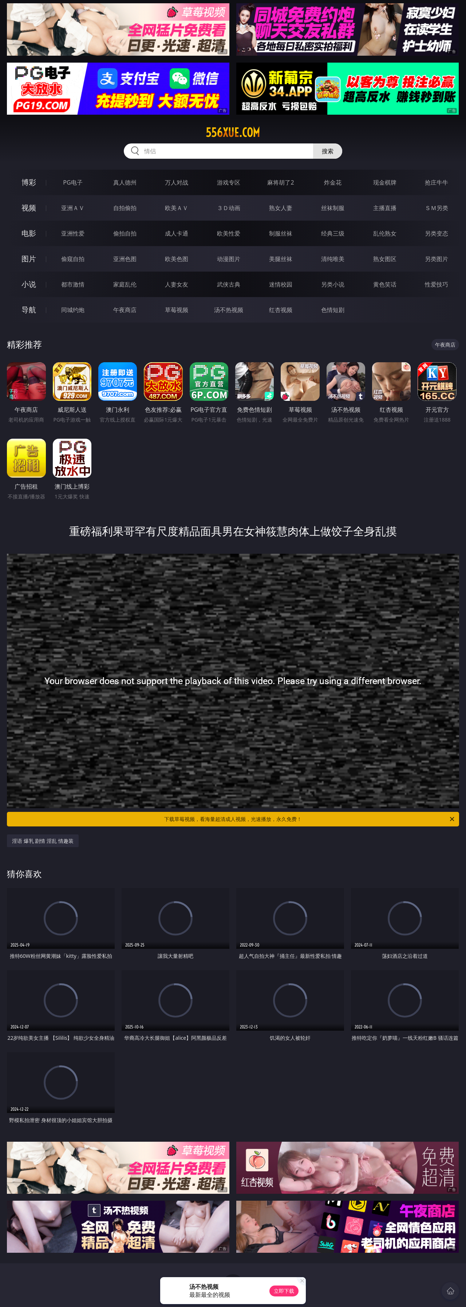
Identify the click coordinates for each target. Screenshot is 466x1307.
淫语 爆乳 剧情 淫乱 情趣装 (43, 840)
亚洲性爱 (72, 233)
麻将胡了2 (280, 182)
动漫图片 (228, 259)
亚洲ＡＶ (72, 208)
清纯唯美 (332, 259)
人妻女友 (176, 284)
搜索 (327, 151)
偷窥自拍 (72, 259)
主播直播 (384, 208)
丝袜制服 (332, 208)
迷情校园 (280, 284)
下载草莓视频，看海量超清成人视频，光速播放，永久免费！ (309, 819)
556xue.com (233, 132)
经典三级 (332, 233)
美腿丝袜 (280, 259)
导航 (28, 310)
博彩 (28, 182)
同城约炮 (72, 310)
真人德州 (125, 182)
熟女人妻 (280, 208)
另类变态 (436, 233)
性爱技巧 (436, 284)
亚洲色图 (125, 259)
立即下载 (284, 1290)
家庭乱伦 (125, 284)
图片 (28, 259)
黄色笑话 (384, 284)
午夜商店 (125, 310)
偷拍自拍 (125, 233)
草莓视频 (176, 310)
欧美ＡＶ (176, 208)
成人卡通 (176, 233)
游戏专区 (228, 182)
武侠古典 (228, 284)
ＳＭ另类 (436, 208)
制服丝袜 (280, 233)
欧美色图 (176, 259)
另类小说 (332, 284)
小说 (28, 284)
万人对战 (176, 182)
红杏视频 (280, 310)
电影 (28, 233)
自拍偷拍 (125, 208)
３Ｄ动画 (228, 208)
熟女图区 (384, 259)
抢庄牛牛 (436, 182)
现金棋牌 (384, 182)
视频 (28, 208)
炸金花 (332, 182)
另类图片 (436, 259)
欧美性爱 (228, 233)
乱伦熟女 (384, 233)
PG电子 (72, 182)
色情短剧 (332, 310)
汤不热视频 (228, 310)
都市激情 (72, 284)
